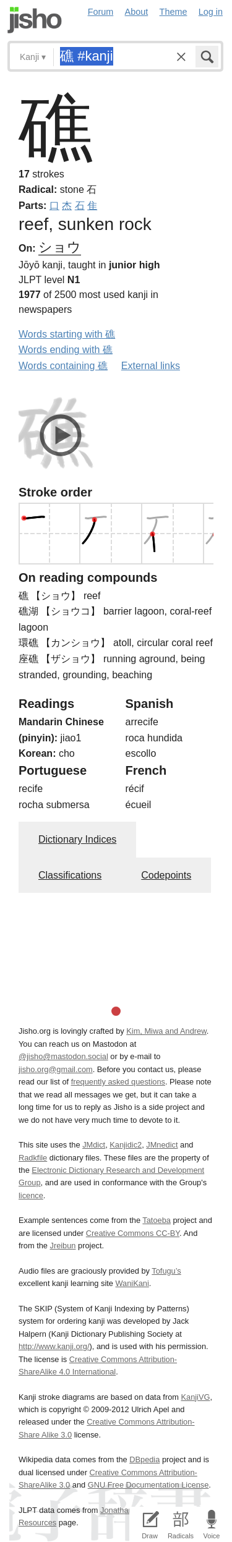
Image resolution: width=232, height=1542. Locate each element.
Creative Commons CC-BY (132, 1233)
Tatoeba (156, 1220)
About (136, 12)
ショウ (59, 247)
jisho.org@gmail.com (56, 1069)
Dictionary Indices (77, 839)
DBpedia (144, 1459)
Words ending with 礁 (66, 349)
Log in (211, 12)
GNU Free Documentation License (148, 1484)
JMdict (93, 1144)
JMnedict (162, 1144)
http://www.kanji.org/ (54, 1346)
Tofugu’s (166, 1271)
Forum (101, 12)
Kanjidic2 (126, 1144)
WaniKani (132, 1283)
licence (31, 1195)
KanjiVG (195, 1397)
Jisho (34, 20)
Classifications (69, 875)
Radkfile (33, 1157)
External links (150, 365)
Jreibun (63, 1245)
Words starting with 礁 (67, 334)
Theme (173, 12)
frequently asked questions (118, 1081)
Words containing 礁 (63, 365)
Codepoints (166, 875)
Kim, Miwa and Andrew (166, 1031)
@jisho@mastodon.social (63, 1056)
